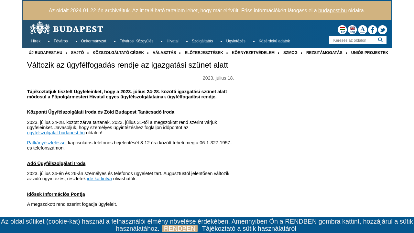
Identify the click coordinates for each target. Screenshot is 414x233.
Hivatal (173, 41)
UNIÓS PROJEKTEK (369, 52)
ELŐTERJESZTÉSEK (204, 52)
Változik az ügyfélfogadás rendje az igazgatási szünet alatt (127, 65)
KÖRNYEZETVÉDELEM (253, 52)
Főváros (61, 41)
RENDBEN (180, 228)
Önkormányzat (93, 41)
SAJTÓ (77, 52)
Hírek (36, 41)
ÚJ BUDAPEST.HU (45, 52)
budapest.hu (332, 10)
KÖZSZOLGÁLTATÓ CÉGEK (118, 52)
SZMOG (290, 52)
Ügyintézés (235, 41)
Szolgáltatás (202, 41)
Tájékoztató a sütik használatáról (249, 228)
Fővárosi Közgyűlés (137, 41)
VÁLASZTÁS (164, 52)
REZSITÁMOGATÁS (324, 52)
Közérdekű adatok (274, 41)
